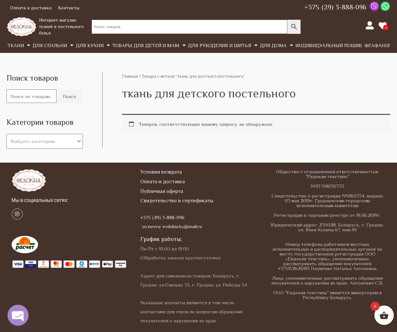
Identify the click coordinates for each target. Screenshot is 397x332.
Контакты (68, 7)
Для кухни (93, 45)
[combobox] (44, 141)
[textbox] (42, 141)
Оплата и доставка (31, 7)
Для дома (276, 45)
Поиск (69, 96)
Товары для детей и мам (148, 45)
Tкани (18, 45)
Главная (130, 76)
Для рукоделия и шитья (222, 45)
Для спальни (53, 45)
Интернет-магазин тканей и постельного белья (61, 26)
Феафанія (377, 45)
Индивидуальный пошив (328, 45)
